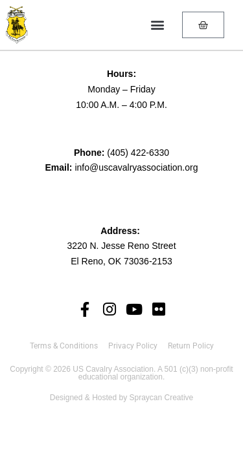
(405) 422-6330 (138, 152)
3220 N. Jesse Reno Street (121, 245)
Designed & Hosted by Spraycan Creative (121, 397)
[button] (157, 25)
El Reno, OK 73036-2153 (121, 261)
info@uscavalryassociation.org (136, 167)
